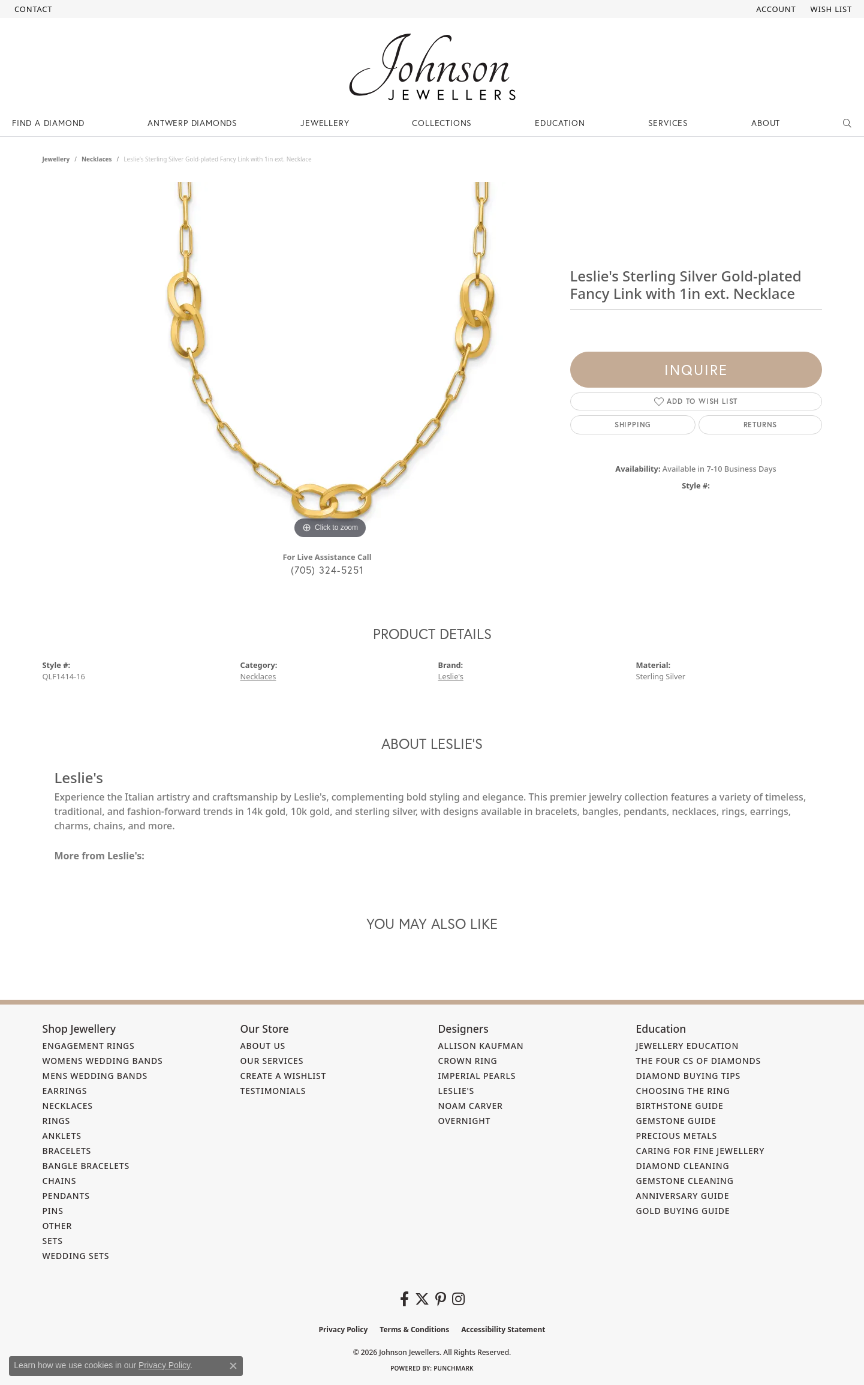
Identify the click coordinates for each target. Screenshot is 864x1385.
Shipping (633, 424)
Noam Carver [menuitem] (470, 1105)
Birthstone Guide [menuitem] (680, 1105)
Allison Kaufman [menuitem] (481, 1045)
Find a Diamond (48, 122)
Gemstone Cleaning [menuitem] (685, 1180)
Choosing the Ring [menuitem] (683, 1090)
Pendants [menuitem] (66, 1195)
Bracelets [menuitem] (67, 1150)
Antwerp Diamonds (192, 122)
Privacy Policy (343, 1329)
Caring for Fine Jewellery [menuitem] (700, 1150)
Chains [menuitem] (60, 1180)
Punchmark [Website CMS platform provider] (453, 1368)
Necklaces (97, 159)
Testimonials (273, 1090)
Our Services (272, 1060)
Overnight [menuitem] (464, 1120)
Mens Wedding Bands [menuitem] (95, 1075)
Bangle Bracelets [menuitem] (86, 1165)
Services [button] (668, 122)
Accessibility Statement (503, 1329)
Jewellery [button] (324, 122)
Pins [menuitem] (53, 1210)
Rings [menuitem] (57, 1120)
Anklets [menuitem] (62, 1135)
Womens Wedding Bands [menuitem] (103, 1060)
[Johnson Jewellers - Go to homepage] (432, 67)
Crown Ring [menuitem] (468, 1060)
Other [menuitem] (58, 1225)
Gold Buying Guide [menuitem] (683, 1210)
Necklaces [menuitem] (68, 1105)
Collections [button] (442, 122)
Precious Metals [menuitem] (677, 1135)
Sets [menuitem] (53, 1240)
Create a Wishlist (283, 1075)
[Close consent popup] (233, 1365)
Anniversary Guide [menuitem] (683, 1195)
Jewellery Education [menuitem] (687, 1045)
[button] (775, 9)
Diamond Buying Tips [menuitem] (688, 1075)
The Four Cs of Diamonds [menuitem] (698, 1060)
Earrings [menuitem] (65, 1090)
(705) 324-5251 (327, 569)
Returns (760, 424)
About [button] (765, 122)
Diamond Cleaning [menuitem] (683, 1165)
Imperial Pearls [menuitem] (477, 1075)
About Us (263, 1045)
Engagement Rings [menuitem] (89, 1045)
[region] (330, 362)
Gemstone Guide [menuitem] (676, 1120)
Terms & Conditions (414, 1329)
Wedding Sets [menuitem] (76, 1255)
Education (560, 122)
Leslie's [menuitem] (456, 1090)
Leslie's (450, 676)
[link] (32, 9)
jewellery (56, 159)
